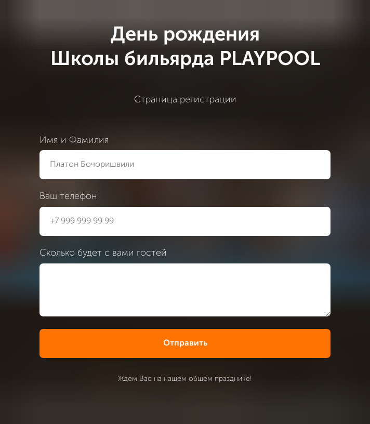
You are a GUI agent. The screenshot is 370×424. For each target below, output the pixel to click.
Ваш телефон (68, 196)
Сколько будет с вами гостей (103, 253)
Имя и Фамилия (74, 140)
